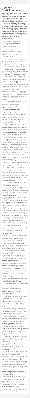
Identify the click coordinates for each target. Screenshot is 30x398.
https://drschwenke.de (13, 15)
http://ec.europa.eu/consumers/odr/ (10, 373)
